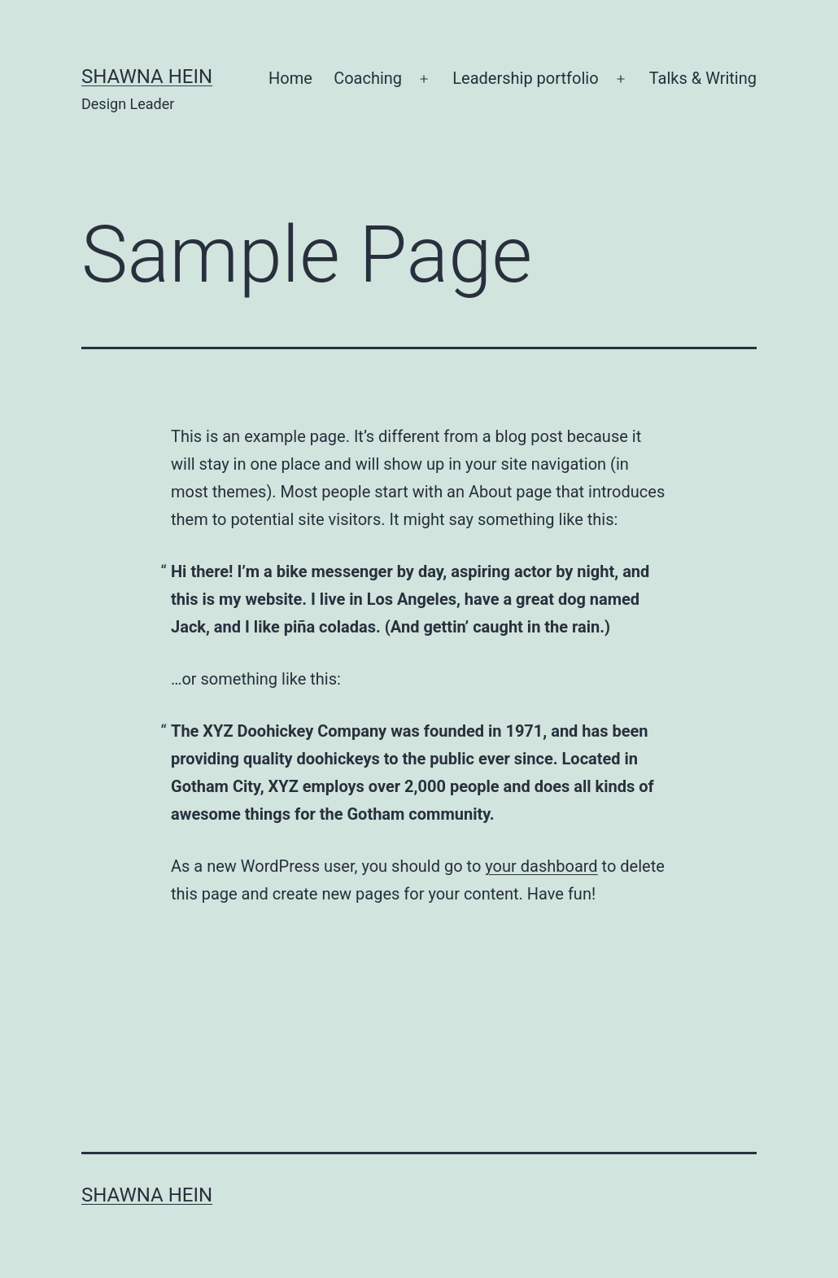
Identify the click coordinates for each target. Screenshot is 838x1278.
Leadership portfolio (525, 78)
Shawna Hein (146, 76)
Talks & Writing (703, 78)
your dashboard (541, 866)
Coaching (368, 78)
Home (290, 78)
